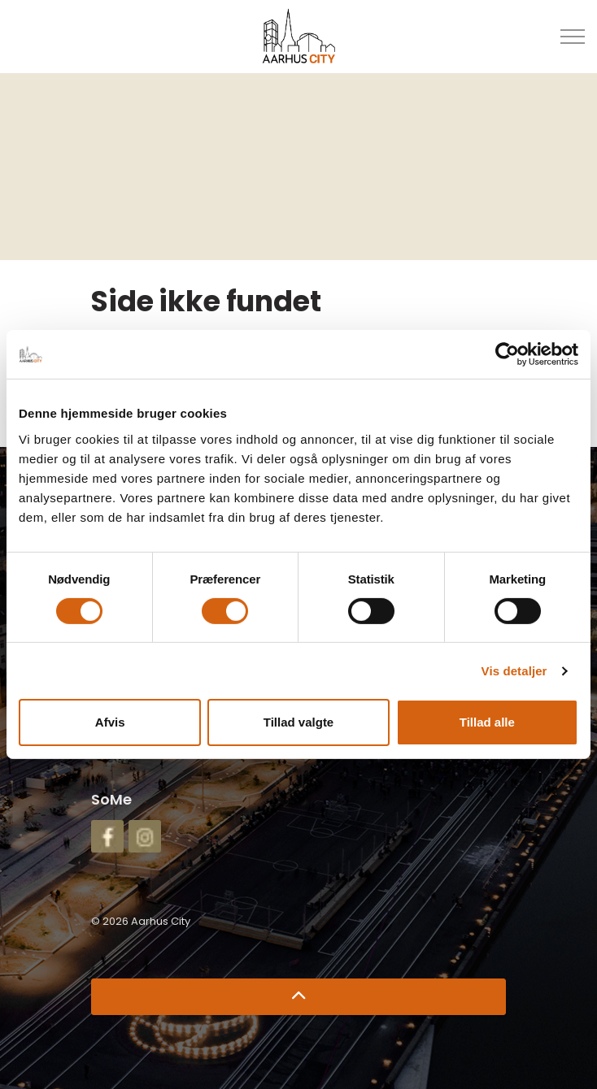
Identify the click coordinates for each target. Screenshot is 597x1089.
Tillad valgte (298, 722)
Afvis (110, 722)
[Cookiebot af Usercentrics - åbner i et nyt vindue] (507, 354)
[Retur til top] (298, 996)
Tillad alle (487, 722)
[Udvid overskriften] (572, 36)
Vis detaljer (514, 671)
